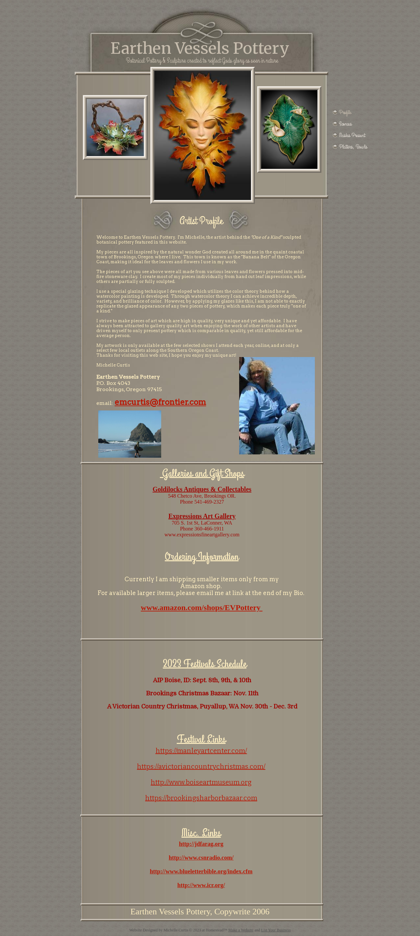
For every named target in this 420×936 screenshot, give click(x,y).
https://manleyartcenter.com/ (201, 751)
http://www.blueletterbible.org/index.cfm (201, 871)
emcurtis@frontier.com (160, 402)
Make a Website (241, 930)
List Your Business (276, 930)
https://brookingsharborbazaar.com (201, 798)
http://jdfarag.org (201, 844)
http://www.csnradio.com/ (201, 857)
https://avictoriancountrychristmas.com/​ (201, 766)
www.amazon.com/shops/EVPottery (201, 607)
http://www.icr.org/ (201, 885)
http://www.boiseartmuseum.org (201, 782)
